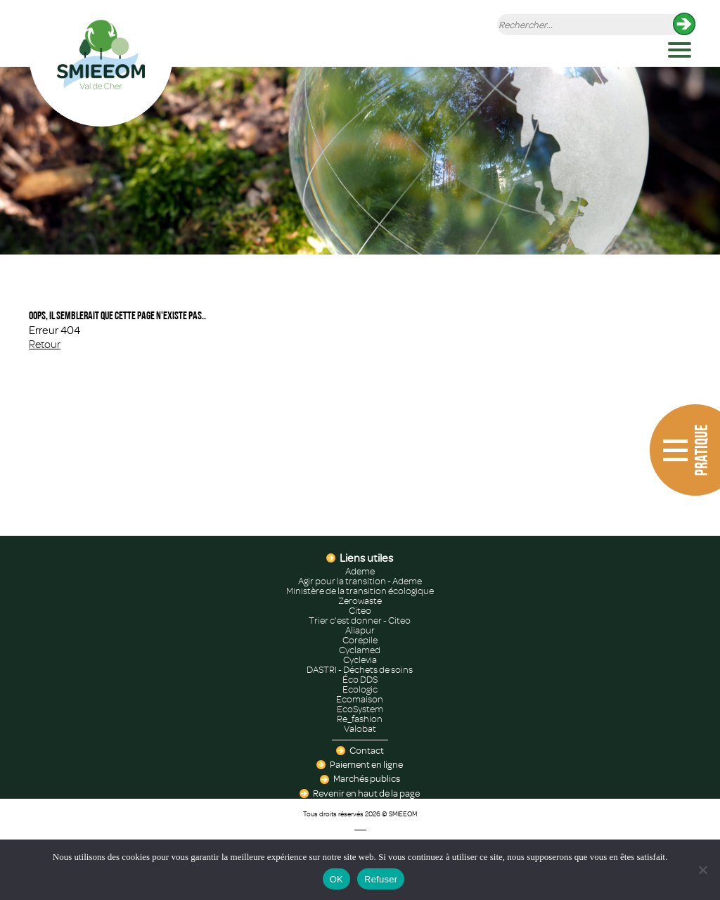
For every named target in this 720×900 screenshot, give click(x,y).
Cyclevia (360, 660)
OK (336, 879)
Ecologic (360, 690)
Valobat (360, 729)
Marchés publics (366, 779)
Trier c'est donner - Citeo (360, 621)
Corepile (360, 640)
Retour (44, 344)
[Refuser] (702, 870)
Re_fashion (359, 719)
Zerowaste (360, 601)
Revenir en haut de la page (366, 794)
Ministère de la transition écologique (360, 591)
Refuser (380, 879)
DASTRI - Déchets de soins (360, 670)
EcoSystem (360, 709)
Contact (366, 751)
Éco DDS (360, 680)
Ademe (360, 572)
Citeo (360, 611)
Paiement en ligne (366, 765)
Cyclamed (359, 650)
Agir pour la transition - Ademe (360, 581)
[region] (360, 161)
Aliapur (360, 631)
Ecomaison (359, 700)
